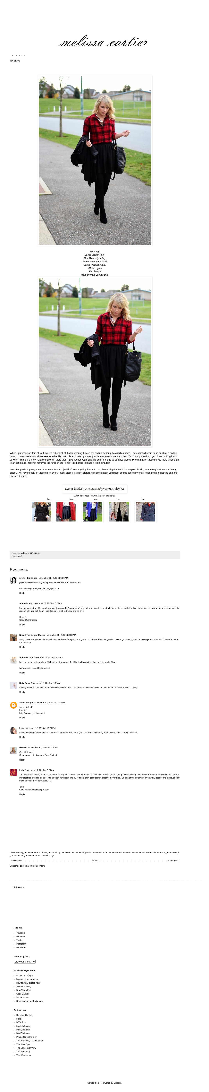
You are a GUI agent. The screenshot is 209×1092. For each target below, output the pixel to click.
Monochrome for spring (27, 979)
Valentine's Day (23, 986)
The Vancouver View (26, 1048)
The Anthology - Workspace (29, 1040)
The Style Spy (23, 1044)
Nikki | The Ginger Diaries (32, 635)
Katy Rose (24, 683)
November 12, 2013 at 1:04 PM (43, 747)
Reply (22, 593)
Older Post (173, 860)
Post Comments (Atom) (34, 866)
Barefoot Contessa (25, 1015)
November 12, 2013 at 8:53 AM (61, 635)
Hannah (23, 747)
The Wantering (23, 1051)
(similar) (101, 258)
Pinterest (20, 936)
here (48, 499)
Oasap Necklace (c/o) (94, 264)
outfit (20, 556)
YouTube (20, 933)
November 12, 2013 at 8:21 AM (48, 603)
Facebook (21, 947)
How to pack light (24, 975)
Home (95, 860)
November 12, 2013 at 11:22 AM (50, 702)
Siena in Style (26, 702)
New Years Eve (23, 990)
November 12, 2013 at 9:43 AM (48, 657)
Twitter (19, 940)
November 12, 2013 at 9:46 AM (46, 683)
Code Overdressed (28, 620)
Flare (18, 1019)
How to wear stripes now (28, 983)
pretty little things (28, 578)
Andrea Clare (26, 657)
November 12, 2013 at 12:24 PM (40, 728)
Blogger (117, 1083)
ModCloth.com (23, 1026)
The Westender (23, 1055)
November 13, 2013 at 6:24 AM (39, 770)
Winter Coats (22, 997)
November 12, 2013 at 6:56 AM (53, 578)
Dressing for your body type (29, 1001)
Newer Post (16, 860)
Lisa (21, 728)
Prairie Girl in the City (26, 1037)
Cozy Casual (22, 994)
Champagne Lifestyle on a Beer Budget (38, 755)
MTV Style (21, 1022)
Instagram (21, 944)
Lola (21, 770)
